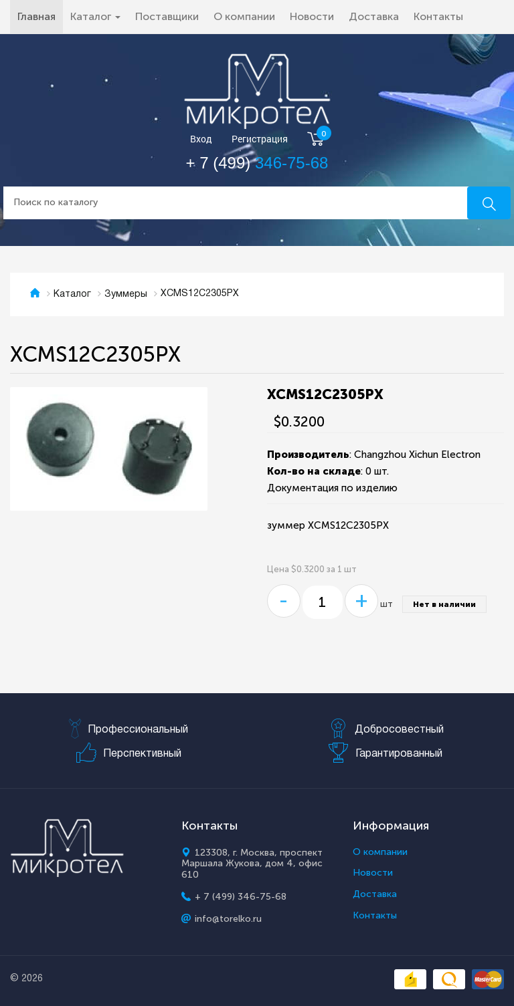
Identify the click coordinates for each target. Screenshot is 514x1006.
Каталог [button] (95, 16)
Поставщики (167, 16)
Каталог (72, 294)
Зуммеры (125, 294)
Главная (40, 16)
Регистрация (260, 139)
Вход (201, 139)
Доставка (374, 16)
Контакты (438, 16)
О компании (244, 16)
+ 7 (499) (257, 163)
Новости (312, 16)
